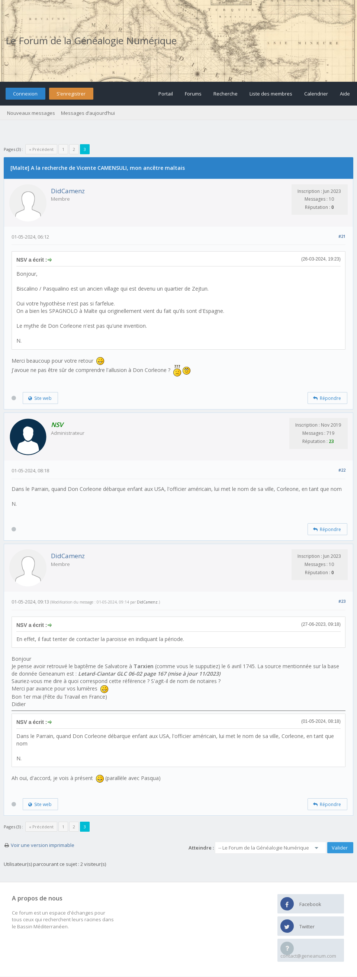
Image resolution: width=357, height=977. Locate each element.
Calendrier (316, 93)
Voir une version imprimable (42, 845)
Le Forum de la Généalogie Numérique (91, 40)
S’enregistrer (71, 93)
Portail (165, 93)
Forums (193, 93)
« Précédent (41, 149)
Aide (345, 93)
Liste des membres (271, 93)
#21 (341, 236)
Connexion (25, 93)
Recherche (225, 93)
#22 (341, 470)
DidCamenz (68, 191)
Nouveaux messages (31, 113)
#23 (341, 601)
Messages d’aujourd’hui (88, 113)
